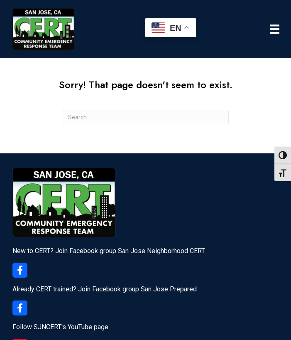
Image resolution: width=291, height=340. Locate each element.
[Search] (146, 117)
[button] (19, 270)
